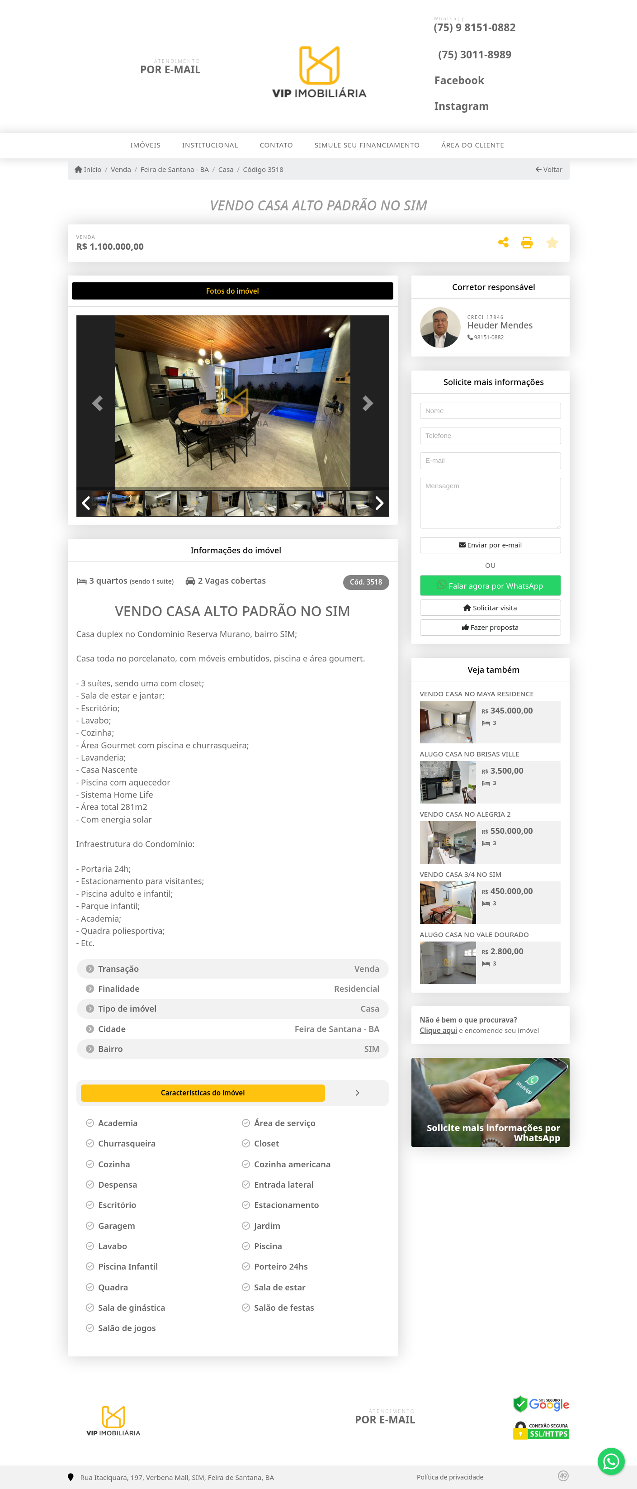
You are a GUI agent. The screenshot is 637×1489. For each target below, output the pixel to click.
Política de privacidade (450, 1477)
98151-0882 (485, 337)
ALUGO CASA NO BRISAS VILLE (469, 753)
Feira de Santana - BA (175, 169)
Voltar (549, 169)
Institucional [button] (210, 144)
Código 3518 (263, 169)
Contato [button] (276, 144)
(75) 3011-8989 (475, 55)
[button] (99, 403)
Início (88, 169)
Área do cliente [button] (472, 144)
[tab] (105, 291)
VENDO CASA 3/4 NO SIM (461, 874)
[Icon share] (449, 79)
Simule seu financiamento (367, 144)
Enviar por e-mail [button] (490, 544)
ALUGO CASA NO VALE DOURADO (474, 934)
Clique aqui (439, 1030)
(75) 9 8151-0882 (475, 27)
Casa (226, 169)
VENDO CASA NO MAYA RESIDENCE (477, 693)
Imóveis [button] (145, 144)
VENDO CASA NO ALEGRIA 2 (465, 813)
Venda (121, 169)
